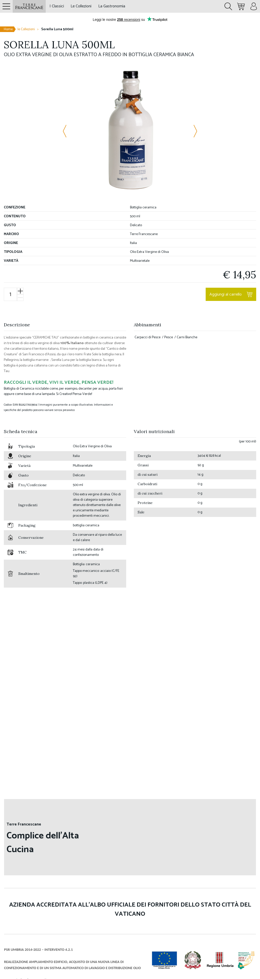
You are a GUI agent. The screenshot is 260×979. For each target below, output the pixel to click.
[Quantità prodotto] (10, 294)
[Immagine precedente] (67, 131)
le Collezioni (26, 29)
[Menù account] (253, 6)
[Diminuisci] (20, 297)
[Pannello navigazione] (6, 6)
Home (8, 29)
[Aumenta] (20, 291)
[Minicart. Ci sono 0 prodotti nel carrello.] (241, 6)
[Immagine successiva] (192, 131)
